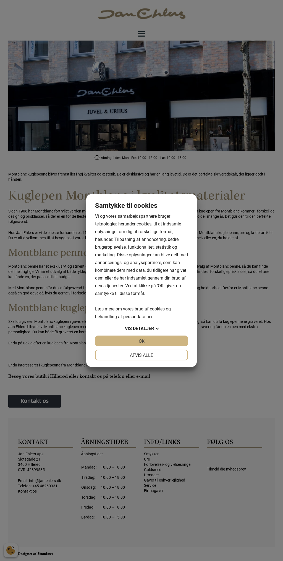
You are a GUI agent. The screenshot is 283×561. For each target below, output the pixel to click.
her (149, 316)
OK (142, 341)
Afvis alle (141, 355)
